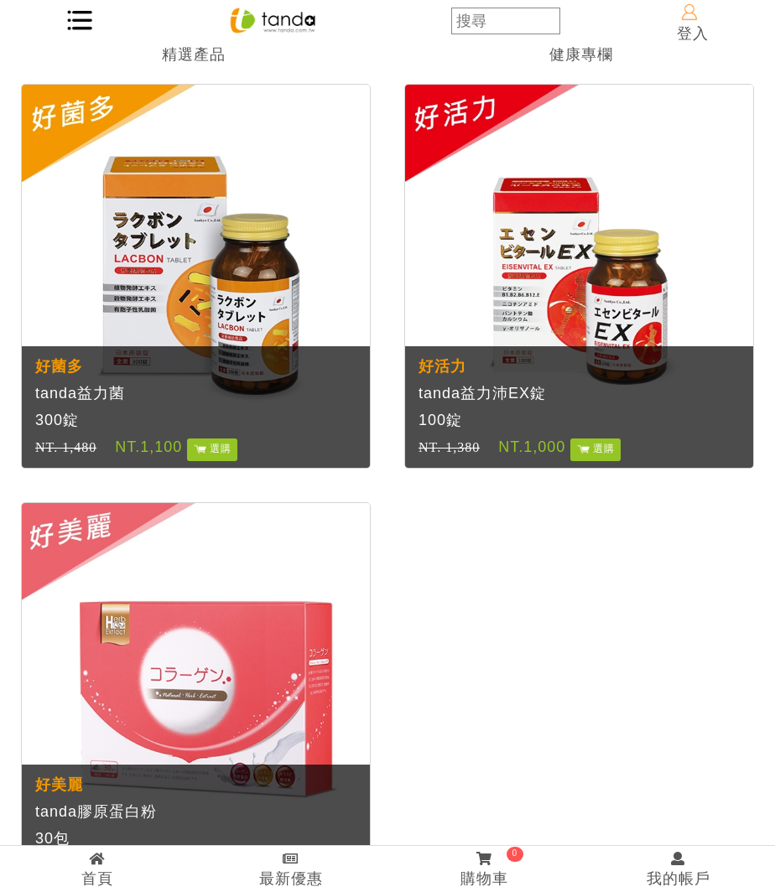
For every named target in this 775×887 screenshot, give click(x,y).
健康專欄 (581, 54)
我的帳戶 (678, 869)
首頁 (97, 869)
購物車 (484, 867)
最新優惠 (291, 869)
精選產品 (194, 54)
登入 (693, 23)
